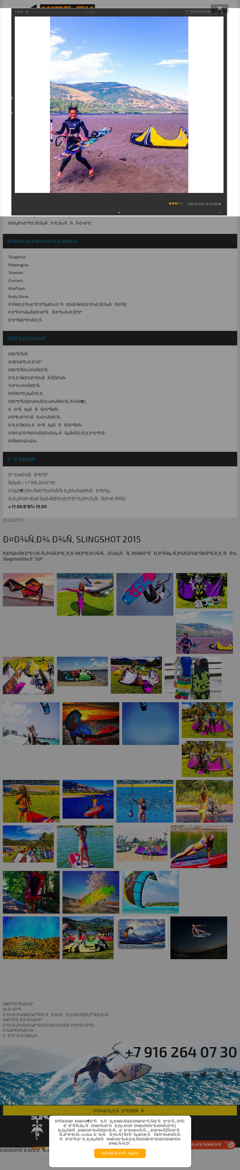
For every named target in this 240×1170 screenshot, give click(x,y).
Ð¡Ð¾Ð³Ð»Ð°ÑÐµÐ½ (120, 1153)
